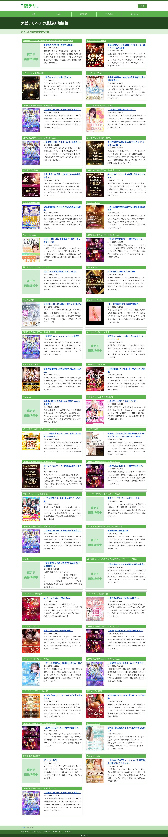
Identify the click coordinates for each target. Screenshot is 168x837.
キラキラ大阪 (28, 300)
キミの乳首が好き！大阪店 (98, 332)
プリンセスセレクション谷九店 (100, 106)
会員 (142, 6)
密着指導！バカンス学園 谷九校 (36, 494)
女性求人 (134, 14)
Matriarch (27, 397)
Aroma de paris (29, 235)
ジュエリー (27, 559)
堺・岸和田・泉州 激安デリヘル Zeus (40, 429)
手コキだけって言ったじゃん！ (36, 267)
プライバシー (36, 831)
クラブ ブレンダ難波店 (96, 41)
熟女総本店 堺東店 (30, 365)
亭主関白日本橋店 (30, 170)
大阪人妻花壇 (92, 429)
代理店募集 (67, 831)
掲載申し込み (57, 831)
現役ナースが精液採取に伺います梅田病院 (104, 527)
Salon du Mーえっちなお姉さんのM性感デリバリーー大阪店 (48, 41)
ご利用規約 (46, 831)
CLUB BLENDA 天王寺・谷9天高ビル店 (39, 106)
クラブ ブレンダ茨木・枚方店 (99, 138)
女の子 (59, 14)
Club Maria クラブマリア (97, 365)
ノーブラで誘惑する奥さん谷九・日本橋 (104, 494)
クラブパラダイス (94, 300)
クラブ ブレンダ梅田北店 (33, 73)
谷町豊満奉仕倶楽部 (31, 203)
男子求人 (109, 14)
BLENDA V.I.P (93, 267)
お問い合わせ (25, 831)
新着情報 (84, 14)
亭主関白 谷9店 (93, 203)
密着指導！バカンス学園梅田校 (100, 397)
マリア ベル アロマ (95, 73)
